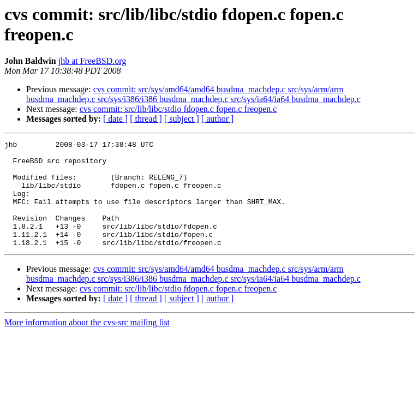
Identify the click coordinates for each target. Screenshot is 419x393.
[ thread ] (146, 118)
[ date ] (115, 118)
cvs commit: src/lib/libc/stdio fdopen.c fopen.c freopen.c (178, 109)
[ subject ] (181, 118)
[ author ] (217, 118)
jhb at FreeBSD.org (92, 61)
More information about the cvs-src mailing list (87, 343)
